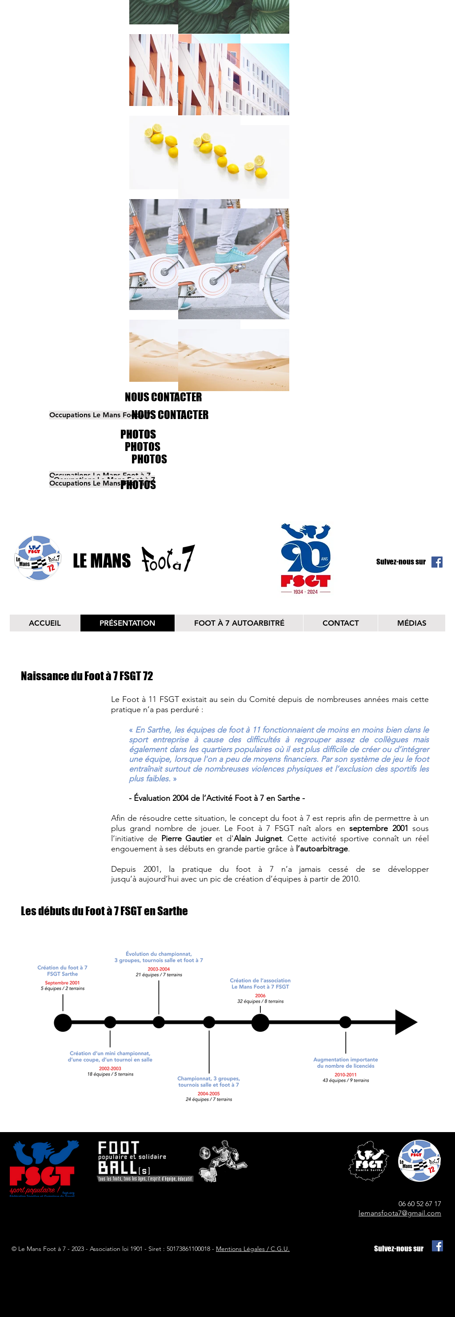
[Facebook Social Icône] (437, 562)
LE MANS (102, 560)
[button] (76, 415)
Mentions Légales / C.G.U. (253, 1249)
